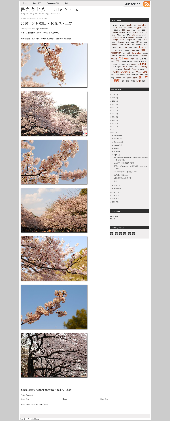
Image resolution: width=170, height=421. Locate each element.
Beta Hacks (128, 28)
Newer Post (25, 399)
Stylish (131, 67)
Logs (133, 50)
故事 (123, 81)
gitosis (144, 35)
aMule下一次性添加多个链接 (124, 163)
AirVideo (122, 25)
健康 (135, 78)
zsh (124, 78)
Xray (112, 78)
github (138, 35)
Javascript (139, 44)
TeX (135, 67)
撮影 (33, 29)
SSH (125, 67)
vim (145, 71)
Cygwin (133, 30)
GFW (128, 35)
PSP (117, 61)
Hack (113, 42)
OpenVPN (143, 55)
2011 (113, 130)
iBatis (132, 42)
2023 (113, 98)
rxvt (146, 61)
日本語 (133, 81)
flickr (141, 32)
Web (128, 74)
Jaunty (127, 44)
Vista (117, 74)
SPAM (114, 67)
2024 (113, 95)
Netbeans (122, 55)
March (116, 185)
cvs (128, 30)
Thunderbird (118, 69)
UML (133, 72)
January (116, 188)
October (116, 139)
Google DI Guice (141, 37)
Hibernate (120, 42)
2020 (113, 104)
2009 (113, 192)
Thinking (142, 66)
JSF (125, 47)
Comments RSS (53, 3)
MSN (129, 53)
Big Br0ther (114, 216)
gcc (124, 35)
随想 (143, 81)
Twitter (115, 72)
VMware (122, 74)
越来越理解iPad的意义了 (122, 178)
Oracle (114, 59)
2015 (113, 120)
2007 (113, 199)
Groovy (139, 40)
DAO (139, 30)
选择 (115, 181)
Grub (145, 40)
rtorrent (141, 61)
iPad (145, 42)
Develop (122, 32)
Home (25, 3)
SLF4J (133, 64)
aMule (129, 25)
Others (124, 58)
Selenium (122, 64)
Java (132, 44)
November (117, 136)
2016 (113, 117)
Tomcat (127, 69)
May (115, 151)
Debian (115, 32)
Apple (115, 28)
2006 (113, 202)
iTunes (121, 44)
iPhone (114, 44)
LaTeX (135, 47)
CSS (123, 30)
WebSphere (135, 74)
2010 (113, 133)
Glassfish (117, 37)
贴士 (138, 81)
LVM (137, 50)
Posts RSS (37, 3)
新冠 (127, 81)
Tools (134, 69)
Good (125, 37)
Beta (120, 28)
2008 (113, 196)
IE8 (141, 42)
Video (138, 72)
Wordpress (144, 74)
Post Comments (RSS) (39, 404)
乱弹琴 (129, 78)
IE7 (137, 42)
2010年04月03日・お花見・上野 (47, 23)
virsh (112, 74)
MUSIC (136, 52)
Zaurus (118, 78)
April (116, 155)
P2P (132, 59)
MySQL (114, 55)
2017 (113, 114)
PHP (137, 59)
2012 (113, 126)
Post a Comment (27, 395)
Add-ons (115, 25)
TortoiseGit (141, 69)
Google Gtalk (130, 40)
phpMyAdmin (144, 59)
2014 (113, 123)
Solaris (142, 63)
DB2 (143, 30)
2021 (113, 101)
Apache (142, 25)
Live (115, 50)
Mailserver (116, 53)
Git (133, 35)
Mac (143, 50)
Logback (126, 50)
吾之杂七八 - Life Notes (50, 9)
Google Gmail (118, 39)
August (116, 145)
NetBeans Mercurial (132, 55)
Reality (135, 61)
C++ (144, 28)
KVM (130, 47)
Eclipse (129, 32)
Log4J (120, 50)
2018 (113, 111)
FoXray (119, 35)
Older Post (104, 399)
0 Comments (43, 29)
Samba (115, 64)
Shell (128, 64)
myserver (145, 53)
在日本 (28, 29)
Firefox (135, 32)
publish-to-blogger (126, 61)
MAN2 (112, 219)
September (117, 142)
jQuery (120, 47)
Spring (119, 67)
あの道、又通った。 (121, 175)
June (115, 148)
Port (112, 61)
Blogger (137, 27)
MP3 (123, 53)
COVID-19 (117, 30)
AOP (134, 25)
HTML (127, 42)
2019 (113, 107)
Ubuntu (125, 71)
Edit (67, 3)
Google (131, 37)
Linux (142, 47)
